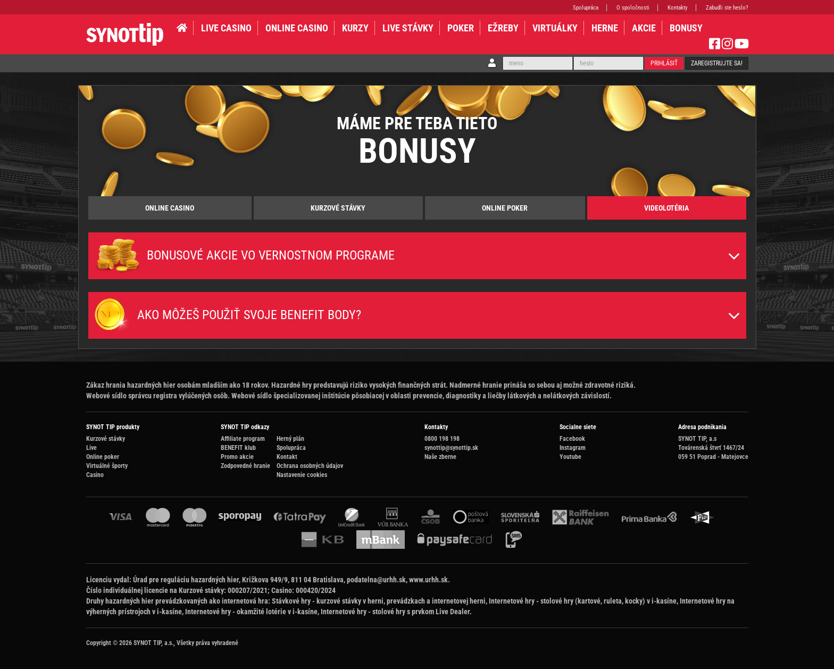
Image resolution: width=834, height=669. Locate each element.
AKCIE (644, 28)
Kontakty (678, 7)
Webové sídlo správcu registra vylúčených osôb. (158, 395)
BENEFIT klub (238, 447)
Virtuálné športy (107, 466)
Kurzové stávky (338, 208)
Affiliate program (243, 438)
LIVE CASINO (226, 28)
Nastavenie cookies (302, 475)
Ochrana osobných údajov (310, 466)
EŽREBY (503, 28)
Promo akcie (237, 457)
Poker (460, 28)
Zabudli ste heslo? (727, 7)
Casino (95, 475)
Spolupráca (585, 7)
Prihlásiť (664, 63)
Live (91, 447)
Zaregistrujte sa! (717, 63)
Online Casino (169, 208)
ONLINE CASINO (296, 28)
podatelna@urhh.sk (376, 579)
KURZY (355, 28)
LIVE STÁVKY (407, 28)
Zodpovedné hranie (245, 466)
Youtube (570, 457)
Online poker (505, 208)
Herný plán (290, 438)
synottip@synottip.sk (451, 447)
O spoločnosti (632, 7)
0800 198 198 (442, 438)
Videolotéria (666, 208)
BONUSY (686, 28)
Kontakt (287, 457)
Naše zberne (440, 457)
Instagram (573, 447)
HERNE (604, 28)
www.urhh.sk (428, 579)
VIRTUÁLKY (555, 28)
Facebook (572, 438)
